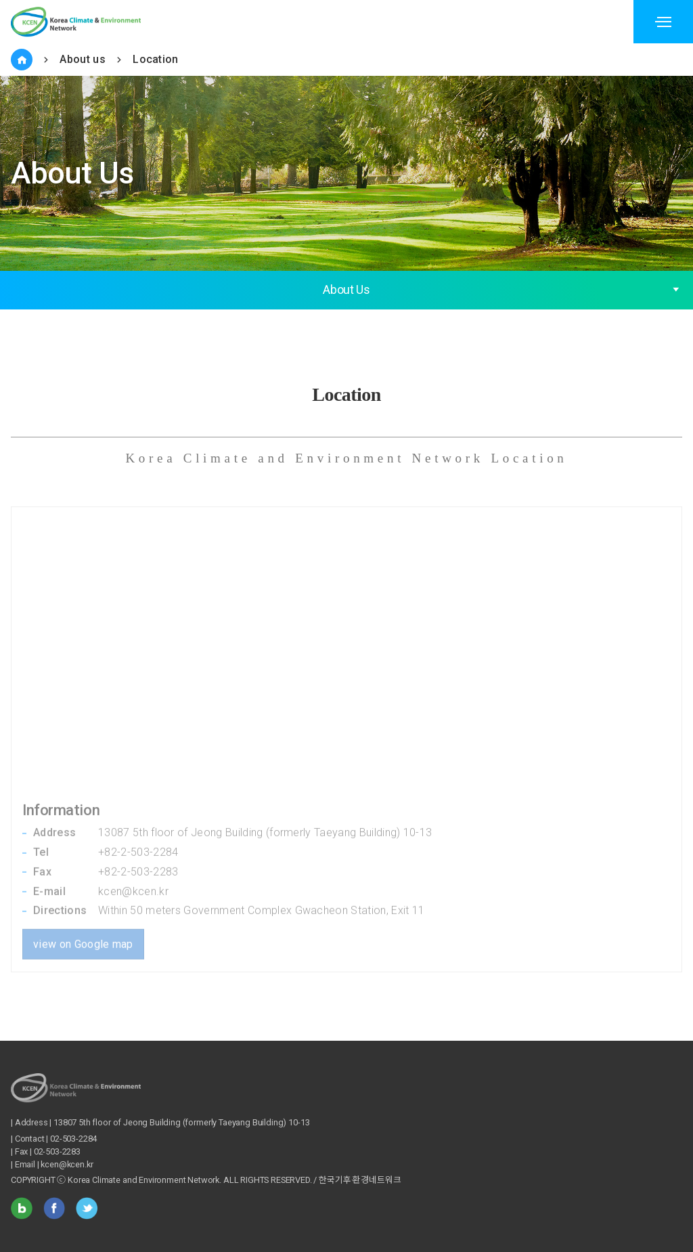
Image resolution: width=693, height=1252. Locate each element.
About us (83, 59)
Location (156, 59)
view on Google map (83, 925)
